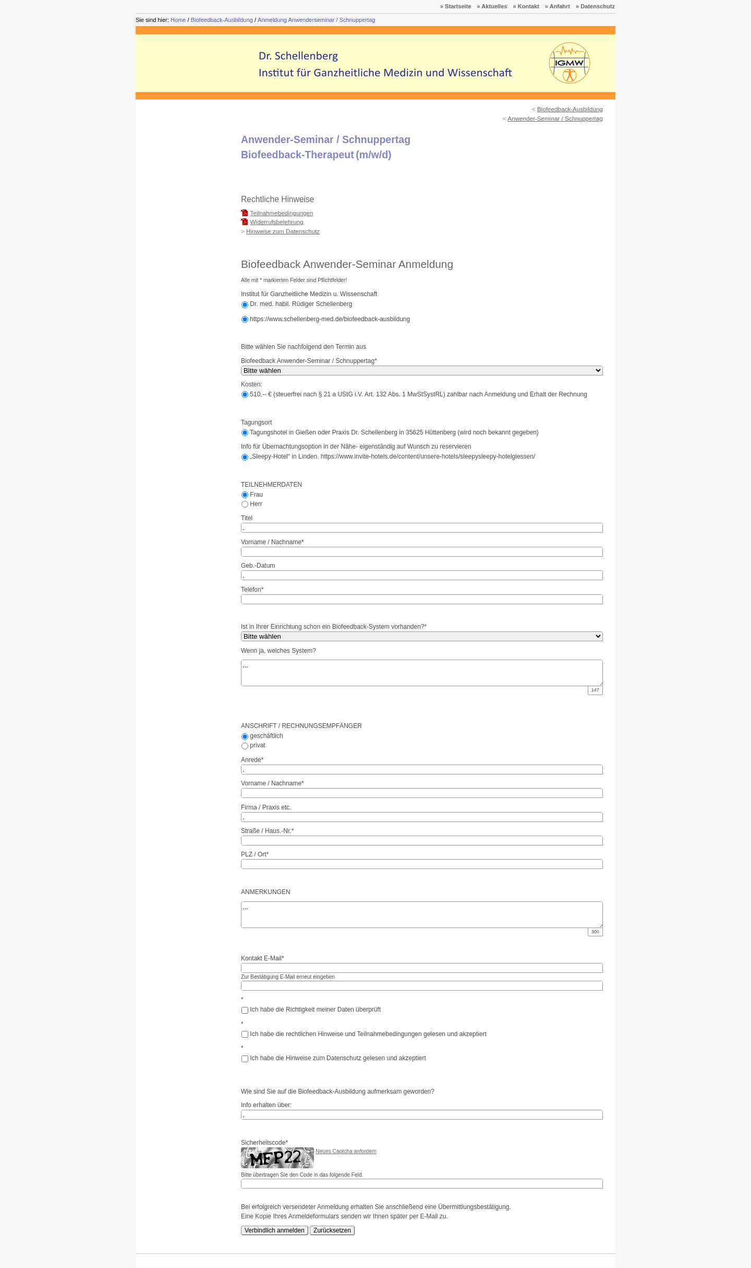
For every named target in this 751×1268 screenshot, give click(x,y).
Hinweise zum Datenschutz (283, 231)
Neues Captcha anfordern (346, 1151)
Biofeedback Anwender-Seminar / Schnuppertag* (309, 361)
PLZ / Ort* (255, 854)
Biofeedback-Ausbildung (222, 20)
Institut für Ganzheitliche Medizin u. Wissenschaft (309, 294)
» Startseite (455, 6)
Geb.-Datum (258, 565)
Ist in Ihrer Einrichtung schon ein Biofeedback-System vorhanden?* (334, 626)
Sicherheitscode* (264, 1142)
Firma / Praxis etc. (266, 807)
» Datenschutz (595, 6)
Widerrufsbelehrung (277, 221)
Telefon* (252, 589)
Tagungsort (256, 422)
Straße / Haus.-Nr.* (267, 831)
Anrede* (252, 760)
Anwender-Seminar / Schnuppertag (555, 118)
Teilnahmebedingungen (281, 212)
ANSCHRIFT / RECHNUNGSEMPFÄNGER (301, 726)
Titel (246, 518)
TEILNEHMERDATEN (271, 484)
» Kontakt (526, 6)
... (422, 673)
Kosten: (251, 384)
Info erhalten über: (266, 1105)
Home (178, 20)
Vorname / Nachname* (272, 542)
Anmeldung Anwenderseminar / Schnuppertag (316, 20)
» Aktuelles (492, 6)
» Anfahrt (557, 6)
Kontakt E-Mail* (262, 958)
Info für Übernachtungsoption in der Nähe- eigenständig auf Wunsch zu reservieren (356, 446)
